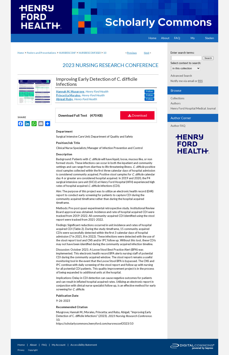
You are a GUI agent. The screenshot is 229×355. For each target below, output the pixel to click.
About (33, 344)
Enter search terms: (182, 52)
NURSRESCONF (67, 52)
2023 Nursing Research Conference (111, 65)
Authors (176, 103)
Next (146, 52)
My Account (58, 344)
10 (104, 52)
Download (137, 115)
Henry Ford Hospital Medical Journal (193, 108)
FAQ (44, 344)
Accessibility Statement (83, 344)
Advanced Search (181, 75)
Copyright (33, 350)
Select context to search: (186, 63)
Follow (149, 91)
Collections (177, 98)
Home (21, 52)
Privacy (21, 350)
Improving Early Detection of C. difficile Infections (96, 81)
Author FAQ (178, 125)
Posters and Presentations (41, 52)
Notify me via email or (187, 81)
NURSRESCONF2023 (90, 52)
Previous (132, 52)
